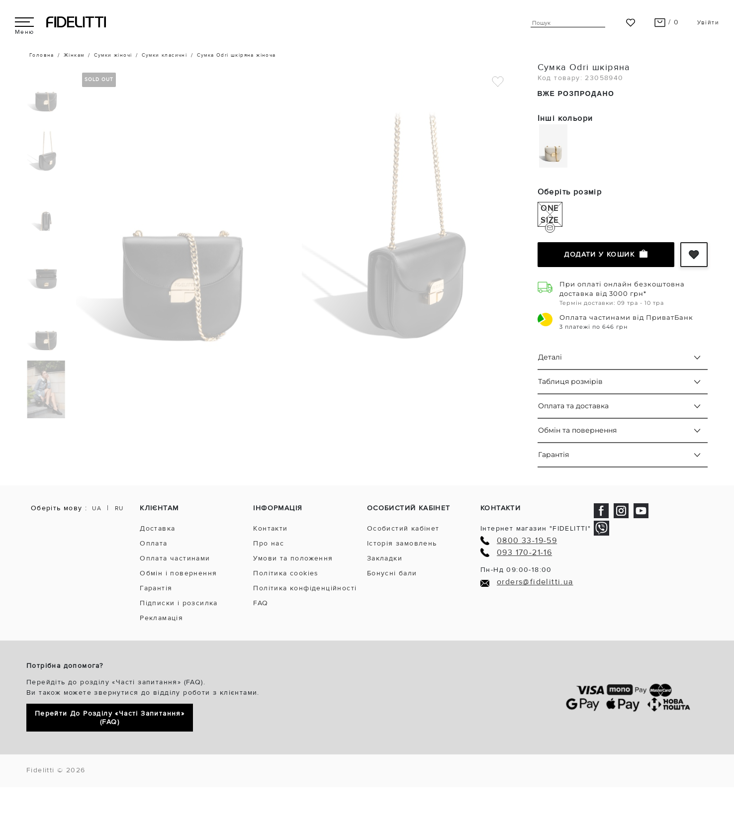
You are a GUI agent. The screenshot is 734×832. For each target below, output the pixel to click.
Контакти (270, 528)
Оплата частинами (175, 558)
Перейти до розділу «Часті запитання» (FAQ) (109, 717)
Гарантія (553, 454)
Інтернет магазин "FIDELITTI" (535, 528)
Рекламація (161, 618)
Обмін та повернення (577, 430)
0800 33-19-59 (527, 541)
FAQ (260, 603)
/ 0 (666, 22)
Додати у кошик (605, 254)
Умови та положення (293, 558)
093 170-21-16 (524, 552)
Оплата (153, 543)
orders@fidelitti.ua (535, 582)
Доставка (157, 528)
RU (119, 508)
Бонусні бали (392, 573)
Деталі (550, 357)
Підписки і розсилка (179, 603)
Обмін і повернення (178, 573)
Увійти (708, 22)
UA (96, 508)
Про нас (268, 543)
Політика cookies (285, 573)
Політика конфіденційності (305, 588)
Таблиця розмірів (570, 381)
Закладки (384, 558)
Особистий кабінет (403, 528)
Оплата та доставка (573, 405)
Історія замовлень (402, 543)
